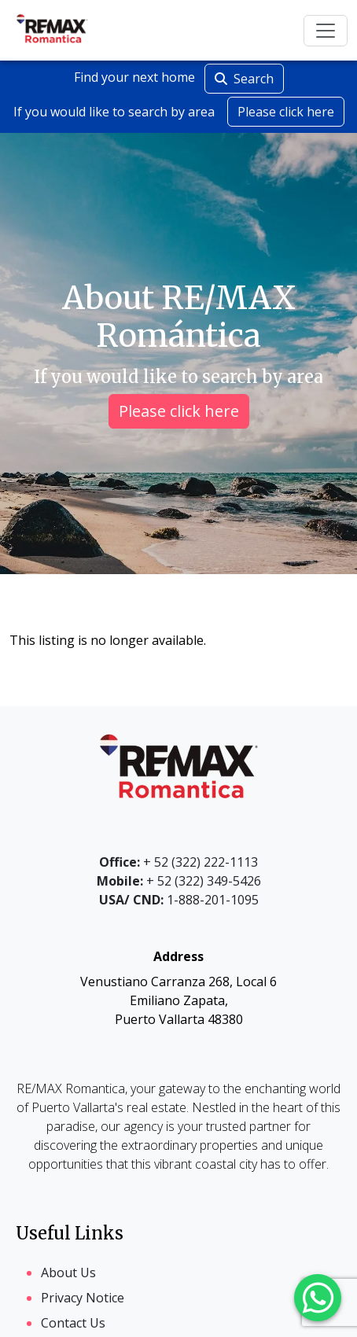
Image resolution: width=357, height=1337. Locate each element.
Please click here (285, 111)
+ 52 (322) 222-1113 (178, 862)
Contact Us (73, 1322)
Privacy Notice (82, 1297)
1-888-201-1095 (179, 899)
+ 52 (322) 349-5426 (179, 880)
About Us (68, 1272)
